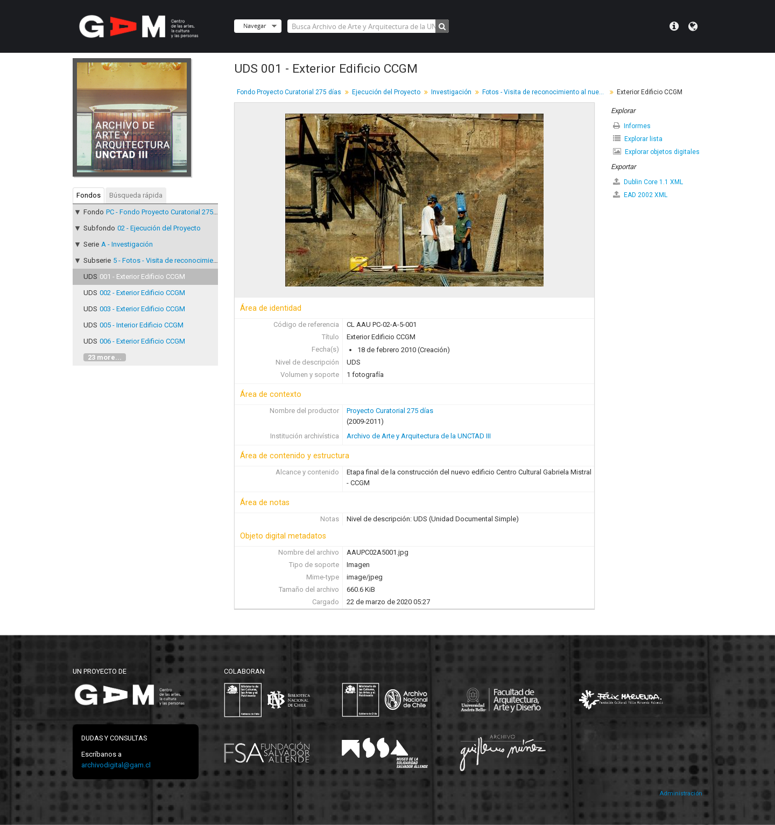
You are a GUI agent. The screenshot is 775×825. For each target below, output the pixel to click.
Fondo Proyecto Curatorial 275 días (289, 92)
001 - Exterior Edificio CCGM (142, 276)
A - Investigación (127, 244)
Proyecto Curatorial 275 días (390, 411)
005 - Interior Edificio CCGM (142, 325)
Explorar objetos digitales (656, 152)
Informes (632, 126)
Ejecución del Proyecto (386, 92)
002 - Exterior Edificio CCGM (142, 293)
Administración (680, 793)
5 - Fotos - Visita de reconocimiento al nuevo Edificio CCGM (205, 260)
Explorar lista (638, 139)
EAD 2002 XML (640, 195)
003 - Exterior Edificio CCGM (142, 309)
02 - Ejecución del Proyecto (159, 228)
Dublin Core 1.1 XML (648, 182)
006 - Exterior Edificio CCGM (142, 341)
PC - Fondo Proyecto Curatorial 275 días (167, 212)
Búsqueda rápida (136, 195)
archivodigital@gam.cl (116, 765)
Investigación (451, 92)
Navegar (254, 26)
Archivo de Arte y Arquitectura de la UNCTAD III (419, 436)
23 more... (105, 357)
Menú (674, 26)
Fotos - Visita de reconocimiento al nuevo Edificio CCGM (545, 92)
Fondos (88, 195)
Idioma (693, 26)
